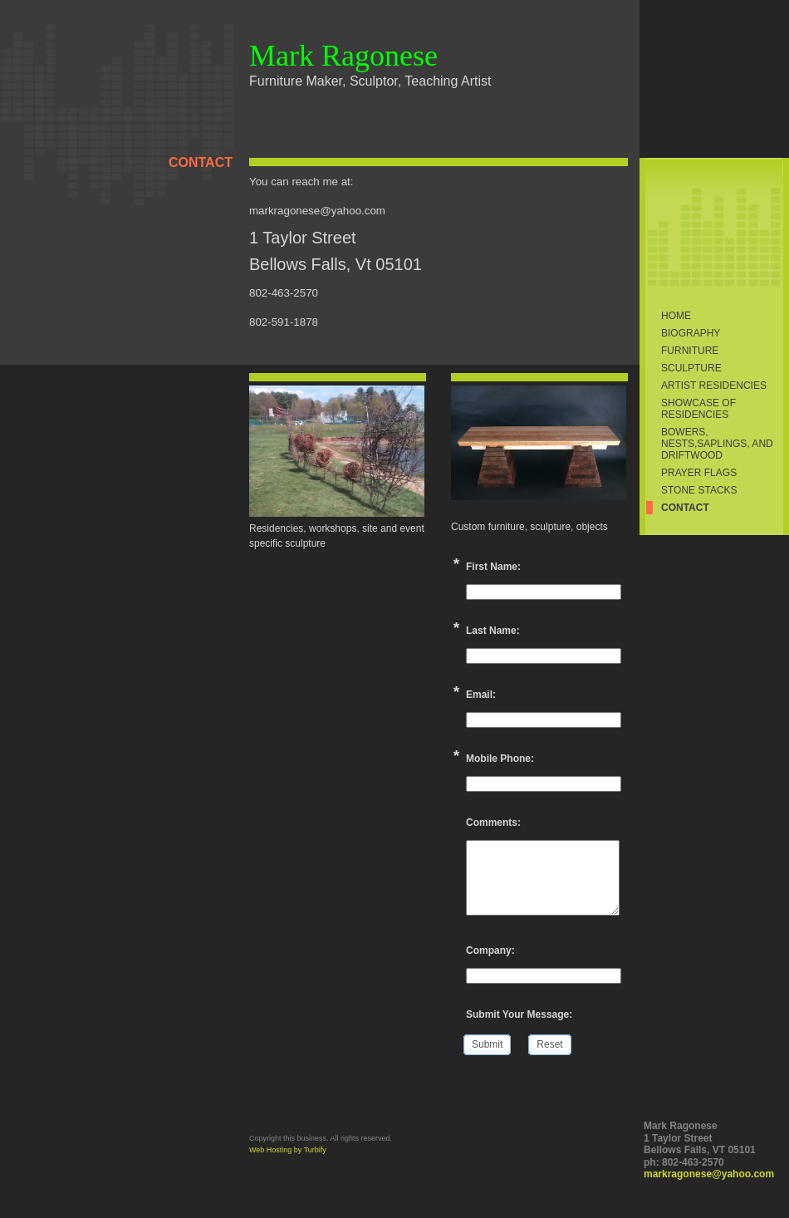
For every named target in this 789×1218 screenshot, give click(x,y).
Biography (690, 333)
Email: (481, 694)
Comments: (493, 822)
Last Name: (493, 630)
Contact (685, 507)
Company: (490, 950)
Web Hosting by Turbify (287, 1150)
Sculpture (691, 368)
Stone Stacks (699, 490)
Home (676, 316)
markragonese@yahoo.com (709, 1174)
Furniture (689, 350)
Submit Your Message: (519, 1014)
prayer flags (699, 473)
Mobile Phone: (500, 758)
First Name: (493, 566)
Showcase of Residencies (698, 408)
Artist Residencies (714, 385)
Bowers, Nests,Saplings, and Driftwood (717, 443)
